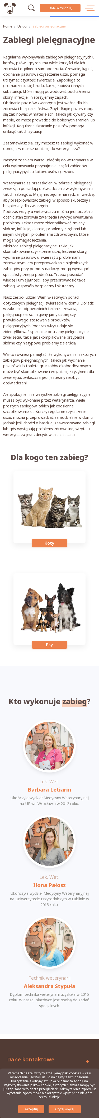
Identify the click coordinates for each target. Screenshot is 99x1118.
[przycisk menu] (90, 8)
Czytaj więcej (64, 1109)
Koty (49, 543)
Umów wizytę (60, 8)
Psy (49, 645)
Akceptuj (31, 1109)
